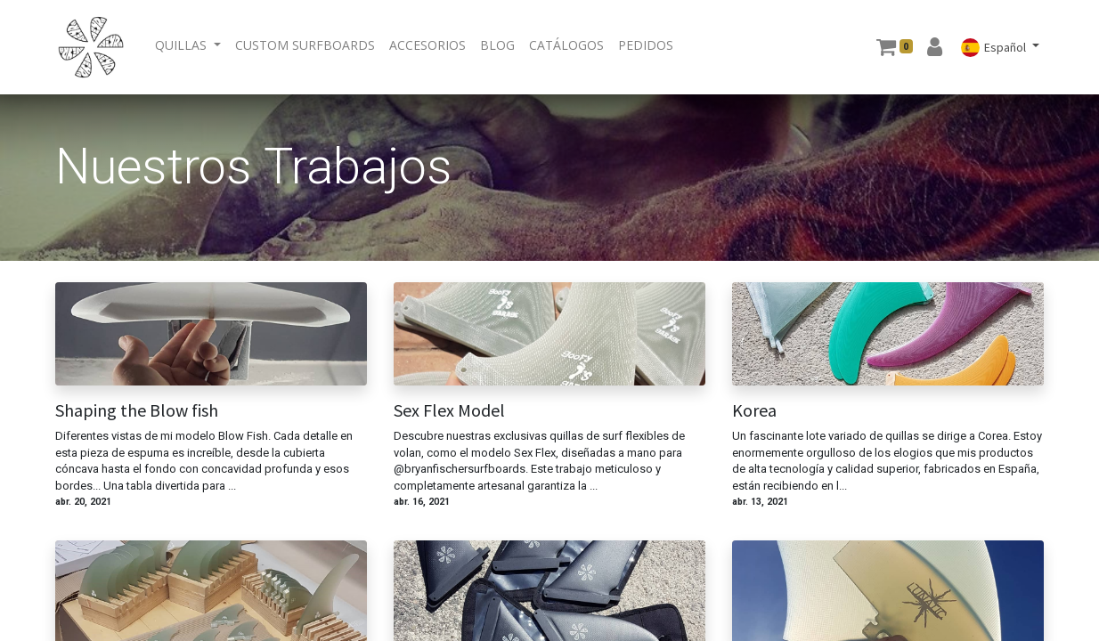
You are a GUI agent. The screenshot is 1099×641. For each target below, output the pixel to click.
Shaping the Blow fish (136, 410)
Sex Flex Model (449, 410)
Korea (754, 410)
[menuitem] (305, 44)
